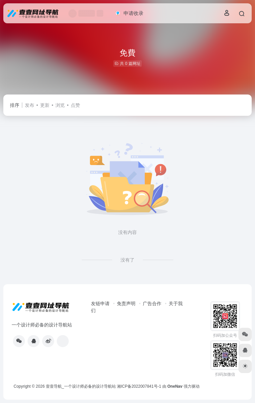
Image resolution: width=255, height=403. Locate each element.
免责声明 (126, 303)
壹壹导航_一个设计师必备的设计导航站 (81, 386)
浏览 (60, 105)
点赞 (75, 105)
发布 (29, 105)
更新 (44, 105)
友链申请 (100, 303)
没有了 (127, 260)
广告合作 (152, 303)
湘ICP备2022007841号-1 (139, 386)
